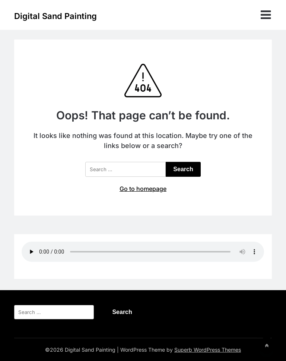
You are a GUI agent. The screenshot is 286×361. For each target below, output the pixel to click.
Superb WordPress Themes (207, 349)
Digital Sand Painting (55, 16)
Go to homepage (143, 188)
